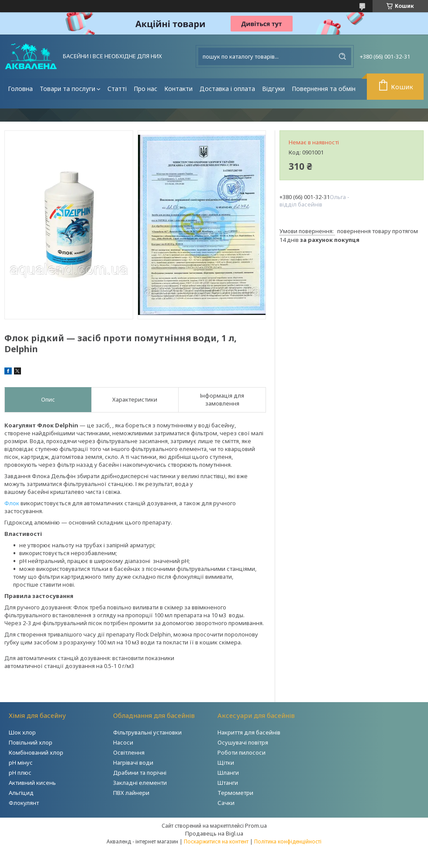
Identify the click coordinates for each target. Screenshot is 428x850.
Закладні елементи (140, 783)
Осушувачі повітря (242, 742)
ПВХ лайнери (131, 793)
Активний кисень (32, 783)
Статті (117, 88)
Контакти (178, 88)
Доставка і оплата (227, 88)
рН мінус (21, 762)
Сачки (226, 803)
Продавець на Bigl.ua (214, 833)
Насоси (123, 742)
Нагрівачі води (133, 762)
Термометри (235, 793)
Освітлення (129, 752)
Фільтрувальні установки (147, 732)
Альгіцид (21, 793)
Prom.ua (256, 825)
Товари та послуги (67, 88)
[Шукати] (342, 56)
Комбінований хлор (36, 752)
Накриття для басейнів (248, 732)
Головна (20, 88)
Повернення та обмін (324, 88)
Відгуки (273, 88)
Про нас (145, 88)
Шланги (228, 773)
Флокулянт (24, 803)
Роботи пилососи (241, 752)
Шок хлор (22, 732)
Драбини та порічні (139, 773)
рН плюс (20, 773)
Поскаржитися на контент (216, 841)
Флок (11, 503)
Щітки (225, 762)
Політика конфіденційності (287, 841)
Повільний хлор (30, 742)
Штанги (227, 783)
